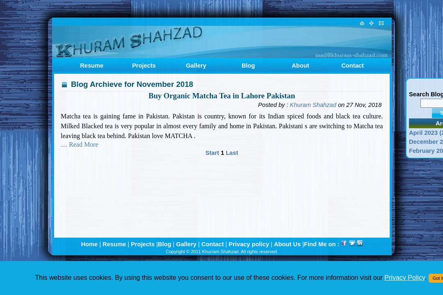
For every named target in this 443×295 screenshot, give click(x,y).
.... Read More (79, 144)
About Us (287, 244)
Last (232, 153)
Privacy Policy (404, 277)
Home (89, 244)
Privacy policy (248, 244)
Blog (248, 65)
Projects (144, 65)
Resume (91, 65)
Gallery (196, 65)
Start (213, 153)
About (300, 65)
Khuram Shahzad (313, 105)
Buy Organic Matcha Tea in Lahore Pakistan (221, 95)
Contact (352, 65)
